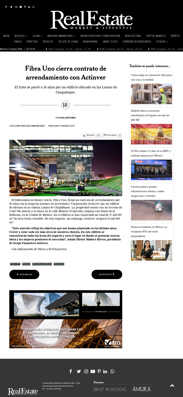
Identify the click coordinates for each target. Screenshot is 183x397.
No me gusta (111, 129)
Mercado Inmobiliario (42, 258)
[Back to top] (172, 379)
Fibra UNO (15, 258)
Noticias (26, 258)
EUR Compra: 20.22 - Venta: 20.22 (119, 42)
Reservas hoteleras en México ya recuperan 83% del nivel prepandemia (149, 225)
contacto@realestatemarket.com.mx (57, 380)
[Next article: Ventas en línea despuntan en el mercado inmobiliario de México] (107, 268)
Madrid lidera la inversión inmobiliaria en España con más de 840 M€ (150, 109)
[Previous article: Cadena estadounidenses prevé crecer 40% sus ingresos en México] (24, 268)
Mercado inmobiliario (33, 119)
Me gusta (91, 129)
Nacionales (59, 258)
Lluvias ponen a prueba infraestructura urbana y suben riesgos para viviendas (147, 185)
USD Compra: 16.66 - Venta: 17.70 (68, 42)
